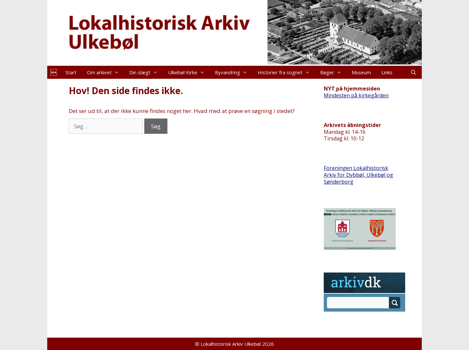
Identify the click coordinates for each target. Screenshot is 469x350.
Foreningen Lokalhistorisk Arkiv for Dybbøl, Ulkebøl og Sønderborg (358, 174)
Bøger (333, 72)
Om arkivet (105, 72)
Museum (361, 72)
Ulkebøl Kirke (189, 72)
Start (71, 72)
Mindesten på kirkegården (356, 95)
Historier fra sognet (286, 72)
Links (386, 72)
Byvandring (233, 72)
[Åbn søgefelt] (413, 72)
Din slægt (146, 72)
